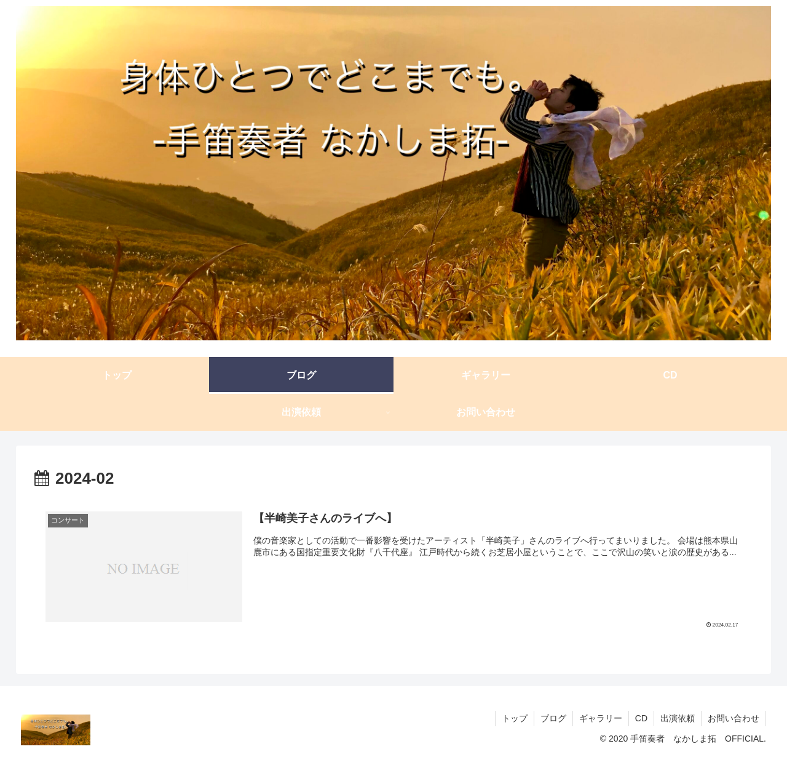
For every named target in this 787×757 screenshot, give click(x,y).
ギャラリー (600, 718)
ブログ (553, 718)
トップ (515, 718)
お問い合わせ (733, 718)
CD (641, 718)
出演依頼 (677, 718)
